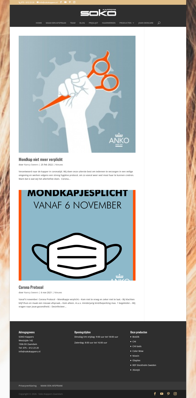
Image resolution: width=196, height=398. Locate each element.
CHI (134, 341)
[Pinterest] (70, 2)
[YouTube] (65, 2)
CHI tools (136, 346)
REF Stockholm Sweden (144, 365)
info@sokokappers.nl (29, 351)
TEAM (72, 23)
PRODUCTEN (125, 23)
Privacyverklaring (28, 385)
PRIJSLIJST (93, 23)
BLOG (82, 23)
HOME (39, 23)
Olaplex (136, 360)
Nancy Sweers (31, 164)
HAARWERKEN (108, 23)
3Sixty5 (136, 369)
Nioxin (135, 355)
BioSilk (135, 336)
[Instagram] (74, 2)
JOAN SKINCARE (145, 23)
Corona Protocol (31, 287)
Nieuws (59, 164)
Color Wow (137, 351)
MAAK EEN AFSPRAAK (56, 23)
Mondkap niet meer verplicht (41, 159)
